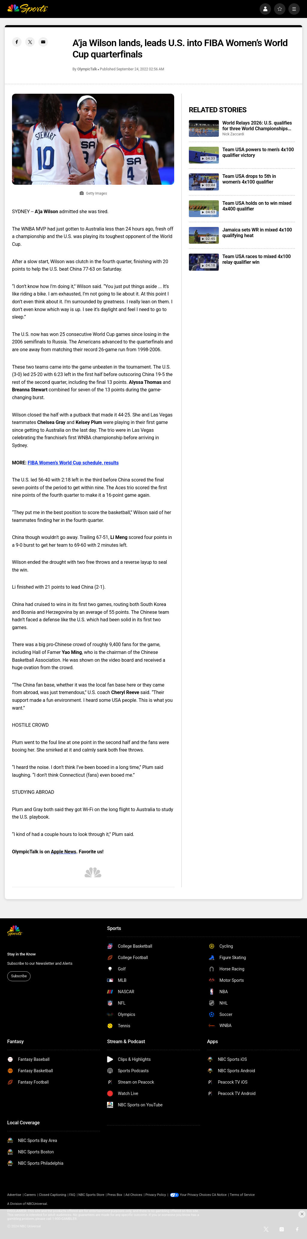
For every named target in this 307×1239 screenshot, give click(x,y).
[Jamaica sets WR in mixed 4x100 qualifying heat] (204, 235)
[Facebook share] (17, 42)
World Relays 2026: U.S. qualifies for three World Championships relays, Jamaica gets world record (257, 125)
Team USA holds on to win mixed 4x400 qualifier (256, 206)
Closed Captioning (52, 1195)
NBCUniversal (37, 1204)
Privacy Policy (155, 1195)
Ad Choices (133, 1195)
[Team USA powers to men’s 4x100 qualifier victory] (204, 155)
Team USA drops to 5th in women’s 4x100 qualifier (249, 179)
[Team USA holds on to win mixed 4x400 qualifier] (204, 208)
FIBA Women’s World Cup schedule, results (73, 463)
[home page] (27, 9)
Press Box (114, 1195)
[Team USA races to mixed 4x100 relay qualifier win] (204, 262)
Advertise (14, 1195)
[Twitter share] (30, 42)
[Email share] (43, 42)
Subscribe (19, 976)
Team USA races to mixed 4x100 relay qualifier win (256, 259)
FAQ (72, 1195)
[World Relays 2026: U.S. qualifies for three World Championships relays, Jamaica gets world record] (204, 128)
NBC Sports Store (91, 1195)
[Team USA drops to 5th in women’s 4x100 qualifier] (204, 181)
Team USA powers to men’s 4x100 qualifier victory (258, 152)
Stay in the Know (21, 954)
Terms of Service (242, 1195)
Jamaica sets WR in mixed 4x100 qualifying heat (257, 232)
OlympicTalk (87, 69)
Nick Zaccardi (233, 134)
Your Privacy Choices (195, 1195)
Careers (30, 1195)
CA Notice (219, 1195)
